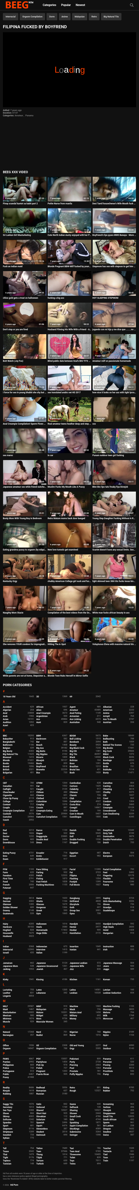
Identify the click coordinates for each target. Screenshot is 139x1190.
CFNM (39, 783)
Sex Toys (7, 1110)
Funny (106, 885)
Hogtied (7, 930)
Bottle (106, 763)
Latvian (106, 990)
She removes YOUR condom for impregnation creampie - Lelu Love (25, 644)
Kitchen (73, 979)
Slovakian (41, 1116)
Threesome (75, 1154)
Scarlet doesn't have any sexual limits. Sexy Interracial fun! (114, 549)
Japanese (41, 963)
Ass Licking (75, 719)
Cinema (40, 795)
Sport (5, 1125)
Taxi (72, 1148)
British (6, 769)
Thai (5, 1154)
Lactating (7, 990)
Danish (73, 830)
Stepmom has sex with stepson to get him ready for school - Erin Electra (114, 266)
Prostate (74, 1071)
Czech (6, 820)
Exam (5, 859)
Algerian (7, 710)
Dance (39, 830)
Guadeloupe (109, 910)
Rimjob (6, 1090)
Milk (105, 1015)
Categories (49, 5)
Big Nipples (42, 754)
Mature (39, 1012)
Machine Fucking (111, 1006)
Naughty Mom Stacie (13, 612)
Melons (106, 1012)
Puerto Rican (42, 1074)
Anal (5, 713)
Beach (39, 745)
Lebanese (41, 993)
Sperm (106, 1122)
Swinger (74, 1135)
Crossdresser (109, 810)
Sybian (6, 1138)
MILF (5, 1006)
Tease (6, 1151)
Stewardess (42, 1129)
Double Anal (42, 839)
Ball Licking (75, 739)
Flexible (107, 878)
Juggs (106, 969)
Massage (107, 1009)
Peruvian (107, 1062)
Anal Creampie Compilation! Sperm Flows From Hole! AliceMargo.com (25, 424)
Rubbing (7, 1094)
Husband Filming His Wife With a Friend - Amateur (69, 329)
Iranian (73, 949)
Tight (5, 1157)
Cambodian (75, 783)
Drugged (74, 842)
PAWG (6, 1059)
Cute (105, 817)
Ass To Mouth (110, 719)
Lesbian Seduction (112, 993)
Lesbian (73, 993)
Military (73, 1015)
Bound (6, 766)
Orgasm (6, 1048)
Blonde (6, 760)
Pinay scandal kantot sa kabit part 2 (20, 203)
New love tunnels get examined (63, 549)
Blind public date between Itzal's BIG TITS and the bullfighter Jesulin (69, 361)
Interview (40, 949)
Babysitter (8, 739)
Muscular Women (44, 1021)
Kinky (5, 979)
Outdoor (107, 1048)
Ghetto (39, 901)
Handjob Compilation (113, 924)
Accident (7, 707)
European (107, 856)
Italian (39, 952)
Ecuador (40, 853)
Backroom (41, 739)
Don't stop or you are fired (15, 329)
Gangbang (75, 898)
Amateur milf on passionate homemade (111, 361)
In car (50, 455)
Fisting (39, 878)
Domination (108, 836)
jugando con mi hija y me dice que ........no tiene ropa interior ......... (114, 329)
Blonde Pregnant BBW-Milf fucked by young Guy (69, 266)
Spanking (74, 1122)
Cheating (107, 789)
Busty (106, 772)
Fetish (39, 875)
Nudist (39, 1035)
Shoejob (107, 1110)
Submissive (75, 1132)
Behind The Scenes (112, 745)
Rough (73, 1090)
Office (6, 1045)
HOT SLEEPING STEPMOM (105, 298)
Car (38, 786)
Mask (72, 1009)
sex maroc (8, 455)
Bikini (106, 754)
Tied (105, 1154)
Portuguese (8, 1071)
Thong (39, 1154)
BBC (5, 735)
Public (6, 1074)
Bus (38, 772)
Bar (38, 742)
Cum (38, 814)
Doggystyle (41, 836)
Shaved (40, 1110)
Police (6, 1068)
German (7, 901)
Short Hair (41, 1113)
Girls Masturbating (112, 901)
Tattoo (39, 1148)
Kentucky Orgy (10, 581)
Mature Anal (76, 1012)
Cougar (106, 804)
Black (72, 757)
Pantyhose (41, 1062)
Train (105, 1160)
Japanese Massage (112, 963)
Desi (5, 833)
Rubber (106, 1090)
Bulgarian (7, 772)
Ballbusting (108, 739)
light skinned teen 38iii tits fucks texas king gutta (114, 581)
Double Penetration (112, 839)
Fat (71, 872)
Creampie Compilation (14, 810)
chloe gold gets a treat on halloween (20, 298)
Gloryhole (74, 904)
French (6, 885)
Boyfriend (41, 766)
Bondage (107, 760)
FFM (5, 869)
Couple (6, 807)
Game (39, 898)
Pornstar (107, 1068)
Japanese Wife (77, 966)
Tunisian (7, 1163)
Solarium (40, 1119)
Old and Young (77, 1045)
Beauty (73, 745)
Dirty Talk (107, 833)
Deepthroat (108, 830)
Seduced (40, 1107)
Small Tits (108, 1116)
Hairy (5, 924)
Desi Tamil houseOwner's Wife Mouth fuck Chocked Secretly (114, 203)
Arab (5, 716)
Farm (5, 872)
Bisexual (7, 757)
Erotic (39, 856)
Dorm (51, 16)
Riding (106, 1087)
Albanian (107, 707)
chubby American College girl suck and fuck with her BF (69, 581)
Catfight (7, 789)
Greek (39, 910)
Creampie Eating (44, 810)
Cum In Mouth (76, 814)
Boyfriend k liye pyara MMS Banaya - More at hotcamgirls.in (114, 235)
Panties (6, 1062)
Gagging (7, 898)
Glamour (7, 904)
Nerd (38, 1032)
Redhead (40, 1087)
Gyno (72, 913)
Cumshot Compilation (47, 817)
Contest (6, 804)
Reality (6, 1087)
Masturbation (9, 1012)
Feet (105, 872)
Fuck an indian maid (12, 266)
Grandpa (107, 907)
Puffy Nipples (76, 1074)
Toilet (72, 1157)
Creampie (108, 807)
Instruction (108, 946)
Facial (72, 869)
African (39, 707)
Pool (72, 1068)
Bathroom (7, 745)
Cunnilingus (75, 817)
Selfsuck (74, 1107)
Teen (38, 1151)
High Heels (108, 927)
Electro (106, 853)
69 (71, 696)
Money (73, 1018)
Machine (74, 1006)
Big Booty (7, 751)
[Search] (132, 5)
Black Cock (108, 757)
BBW (38, 735)
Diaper (39, 833)
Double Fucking (77, 839)
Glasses (40, 904)
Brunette (40, 769)
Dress (39, 842)
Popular (66, 5)
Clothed (40, 798)
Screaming (108, 1104)
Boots (39, 763)
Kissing (40, 979)
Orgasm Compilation (32, 16)
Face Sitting (42, 869)
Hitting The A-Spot (57, 644)
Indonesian (41, 946)
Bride (105, 766)
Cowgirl (73, 807)
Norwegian (8, 1035)
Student (40, 1132)
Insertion (74, 946)
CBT (5, 783)
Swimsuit (40, 1135)
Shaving (73, 1110)
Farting (39, 872)
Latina (73, 990)
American (108, 710)
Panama (29, 115)
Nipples (107, 1032)
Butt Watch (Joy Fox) (13, 361)
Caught (39, 789)
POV (38, 1059)
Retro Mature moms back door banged (66, 518)
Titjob (39, 1157)
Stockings (74, 1129)
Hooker (73, 930)
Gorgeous (41, 907)
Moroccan (108, 1018)
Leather (6, 993)
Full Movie (75, 885)
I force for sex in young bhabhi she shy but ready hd (25, 392)
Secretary (7, 1107)
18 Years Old (9, 696)
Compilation (75, 801)
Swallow (107, 1132)
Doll (71, 836)
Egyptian (74, 853)
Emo (5, 856)
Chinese (74, 792)
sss (94, 424)
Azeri (5, 725)
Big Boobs (108, 748)
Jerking (6, 969)
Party (72, 1062)
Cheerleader (9, 792)
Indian (6, 946)
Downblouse (9, 842)
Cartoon (73, 786)
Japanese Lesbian (78, 963)
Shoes (6, 1113)
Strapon (107, 1129)
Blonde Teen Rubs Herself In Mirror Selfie (68, 676)
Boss (72, 763)
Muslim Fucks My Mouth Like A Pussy (66, 487)
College (6, 801)
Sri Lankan (108, 1125)
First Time (8, 878)
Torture (39, 1160)
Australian (75, 722)
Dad (5, 830)
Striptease (8, 1132)
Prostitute (108, 1071)
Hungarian (108, 933)
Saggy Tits (8, 1104)
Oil (37, 1045)
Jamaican (7, 963)
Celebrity (74, 789)
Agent (72, 707)
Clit (104, 795)
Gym (38, 913)
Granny (6, 910)
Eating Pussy (9, 853)
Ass (38, 719)
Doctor (6, 836)
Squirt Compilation (79, 1125)
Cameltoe (107, 783)
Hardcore (7, 927)
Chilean (40, 792)
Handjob (74, 924)
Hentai (73, 927)
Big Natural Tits (111, 16)
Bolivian (73, 760)
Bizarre (39, 757)
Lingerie (7, 996)
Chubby (107, 792)
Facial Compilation (112, 869)
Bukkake (107, 769)
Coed (105, 798)
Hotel (105, 930)
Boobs (6, 763)
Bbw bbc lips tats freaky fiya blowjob (110, 487)
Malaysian (80, 16)
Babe (105, 735)
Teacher (107, 1148)
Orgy (72, 1048)
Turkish (40, 1163)
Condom (107, 801)
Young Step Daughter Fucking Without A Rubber (114, 518)
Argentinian (42, 716)
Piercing (74, 1065)
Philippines (8, 1065)
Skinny (6, 1116)
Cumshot (7, 817)
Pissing (106, 1065)
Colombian (41, 801)
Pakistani (74, 1059)
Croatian (74, 810)
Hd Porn (14, 1185)
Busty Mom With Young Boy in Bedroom (22, 518)
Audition (7, 722)
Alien (38, 710)
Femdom (7, 875)
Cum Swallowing (111, 814)
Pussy (6, 1077)
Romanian (41, 1090)
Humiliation (75, 933)
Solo (72, 1119)
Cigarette (7, 795)
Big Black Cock (77, 748)
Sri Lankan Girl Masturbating (17, 235)
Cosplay (40, 804)
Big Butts (40, 751)
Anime (65, 16)
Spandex (7, 1122)
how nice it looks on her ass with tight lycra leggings (114, 392)
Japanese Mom (10, 966)
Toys (72, 1160)
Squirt (39, 1125)
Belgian (6, 748)
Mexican (7, 1015)
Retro (94, 16)
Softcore (7, 1119)
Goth (72, 907)
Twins (72, 1163)
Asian (6, 719)
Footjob (73, 881)
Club (72, 798)
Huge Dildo (41, 933)
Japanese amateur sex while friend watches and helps (25, 487)
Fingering (107, 875)
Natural (6, 1032)
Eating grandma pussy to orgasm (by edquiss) (25, 549)
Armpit (106, 716)
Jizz (72, 969)
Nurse (72, 1035)
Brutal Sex (75, 769)
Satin (38, 1104)
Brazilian (74, 766)
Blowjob (40, 760)
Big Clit (73, 751)
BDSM (73, 735)
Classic (73, 795)
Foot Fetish (41, 881)
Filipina (73, 875)
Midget (39, 1015)
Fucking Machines (45, 885)
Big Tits (73, 754)
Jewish (39, 969)
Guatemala (8, 913)
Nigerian (74, 1032)
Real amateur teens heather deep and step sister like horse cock (69, 424)
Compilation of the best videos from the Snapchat (69, 612)
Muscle (6, 1021)
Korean (106, 979)
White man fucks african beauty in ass (111, 612)
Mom (38, 1018)
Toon (105, 1157)
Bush (72, 772)
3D (37, 696)
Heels (39, 927)
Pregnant (40, 1071)
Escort (73, 856)
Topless (6, 1160)
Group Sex (75, 910)
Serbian (107, 1107)
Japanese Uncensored (47, 966)
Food (5, 881)
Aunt (38, 722)
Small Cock (75, 1116)
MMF (38, 1006)
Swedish (7, 1135)
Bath (105, 742)
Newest (80, 5)
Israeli (6, 952)
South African (110, 1119)
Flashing (74, 878)
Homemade (42, 930)
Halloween (41, 924)
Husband (7, 936)
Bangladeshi (9, 742)
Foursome (108, 881)
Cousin (39, 807)
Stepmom (7, 1129)
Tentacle (107, 1151)
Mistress (7, 1018)
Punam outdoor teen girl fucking (108, 455)
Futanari (7, 888)
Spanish (40, 1122)
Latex (39, 990)
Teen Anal (74, 1151)
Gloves (106, 904)
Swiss (106, 1135)
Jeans (106, 966)
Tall (4, 1148)
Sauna (73, 1104)
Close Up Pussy (10, 798)
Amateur (19, 115)
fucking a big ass (56, 298)
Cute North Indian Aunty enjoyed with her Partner (69, 235)
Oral (105, 1045)
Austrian (107, 722)
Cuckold (7, 814)
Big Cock (107, 751)
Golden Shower (10, 907)
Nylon (106, 1035)
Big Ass (40, 748)
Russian (40, 1094)
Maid (5, 1009)
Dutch (106, 842)
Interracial (11, 16)
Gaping (106, 898)
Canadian (7, 786)
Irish (105, 949)
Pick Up (40, 1065)
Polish (39, 1068)
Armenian (74, 716)
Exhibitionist (42, 859)
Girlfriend (74, 901)
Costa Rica (75, 804)
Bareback (74, 742)
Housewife (8, 933)
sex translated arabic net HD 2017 (64, 392)
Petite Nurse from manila (60, 203)
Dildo (72, 833)
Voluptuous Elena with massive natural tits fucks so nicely (114, 644)
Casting (107, 786)
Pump (106, 1074)
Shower (73, 1113)
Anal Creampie (43, 713)
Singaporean (109, 1113)
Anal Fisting (75, 713)
